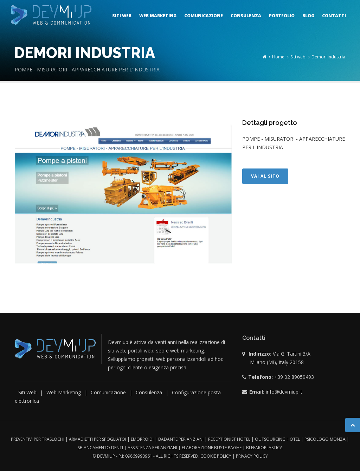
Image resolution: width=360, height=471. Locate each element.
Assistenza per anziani (152, 448)
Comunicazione (203, 16)
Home (278, 57)
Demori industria (328, 57)
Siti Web (27, 392)
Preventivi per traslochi (37, 439)
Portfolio (282, 16)
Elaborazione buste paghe (212, 448)
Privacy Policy (252, 456)
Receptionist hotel (229, 439)
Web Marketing (63, 392)
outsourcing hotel (277, 439)
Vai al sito (265, 176)
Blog (308, 16)
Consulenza (246, 16)
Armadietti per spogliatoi (97, 439)
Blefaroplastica (264, 448)
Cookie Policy (215, 456)
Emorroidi (142, 439)
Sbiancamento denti (100, 448)
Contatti (334, 16)
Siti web (121, 16)
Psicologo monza (325, 439)
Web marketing (157, 16)
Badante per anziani (181, 439)
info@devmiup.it (284, 391)
